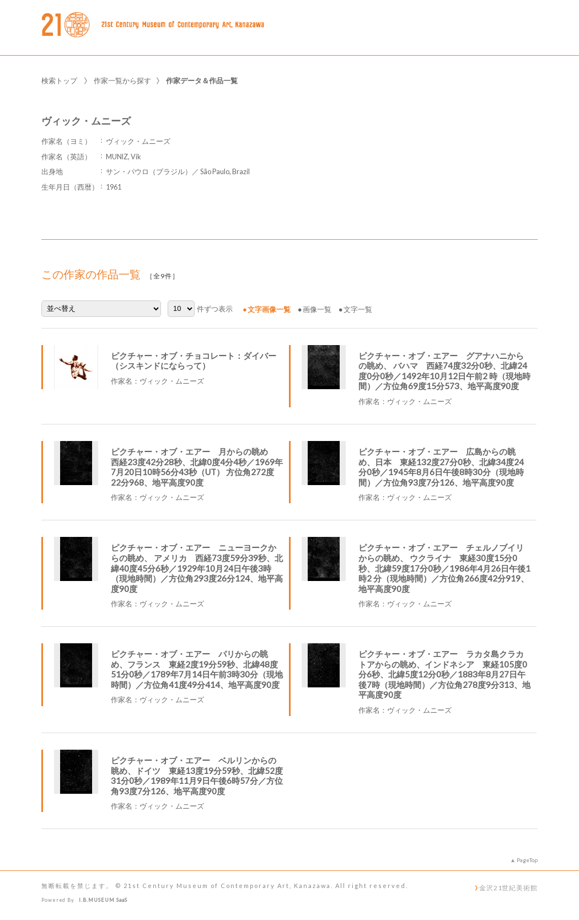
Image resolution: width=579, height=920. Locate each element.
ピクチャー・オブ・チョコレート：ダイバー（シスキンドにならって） (193, 361)
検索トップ (59, 80)
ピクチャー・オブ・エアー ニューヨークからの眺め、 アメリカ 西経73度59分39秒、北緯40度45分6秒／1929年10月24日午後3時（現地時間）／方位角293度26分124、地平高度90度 (197, 567)
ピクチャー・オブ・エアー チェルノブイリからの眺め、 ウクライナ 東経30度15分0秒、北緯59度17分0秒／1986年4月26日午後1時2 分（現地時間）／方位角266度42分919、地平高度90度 (444, 567)
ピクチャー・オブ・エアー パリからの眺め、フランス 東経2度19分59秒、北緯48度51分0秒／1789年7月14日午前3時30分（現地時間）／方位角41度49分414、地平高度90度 (197, 669)
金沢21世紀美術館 (508, 887)
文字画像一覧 (269, 309)
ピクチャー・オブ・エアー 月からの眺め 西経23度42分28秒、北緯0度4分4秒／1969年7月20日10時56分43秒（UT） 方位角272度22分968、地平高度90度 (197, 466)
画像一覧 (317, 309)
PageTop (527, 860)
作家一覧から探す (122, 80)
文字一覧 (358, 309)
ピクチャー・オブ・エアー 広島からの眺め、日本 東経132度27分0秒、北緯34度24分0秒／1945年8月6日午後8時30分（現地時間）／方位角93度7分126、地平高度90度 (441, 466)
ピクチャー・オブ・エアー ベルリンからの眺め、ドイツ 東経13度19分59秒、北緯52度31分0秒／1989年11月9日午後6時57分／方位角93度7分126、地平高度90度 (197, 775)
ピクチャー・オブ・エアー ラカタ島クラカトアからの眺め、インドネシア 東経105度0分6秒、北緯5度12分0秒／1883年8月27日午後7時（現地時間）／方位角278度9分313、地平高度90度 (444, 674)
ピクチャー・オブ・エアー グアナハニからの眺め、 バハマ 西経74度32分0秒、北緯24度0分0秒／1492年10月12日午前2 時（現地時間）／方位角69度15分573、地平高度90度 (444, 371)
